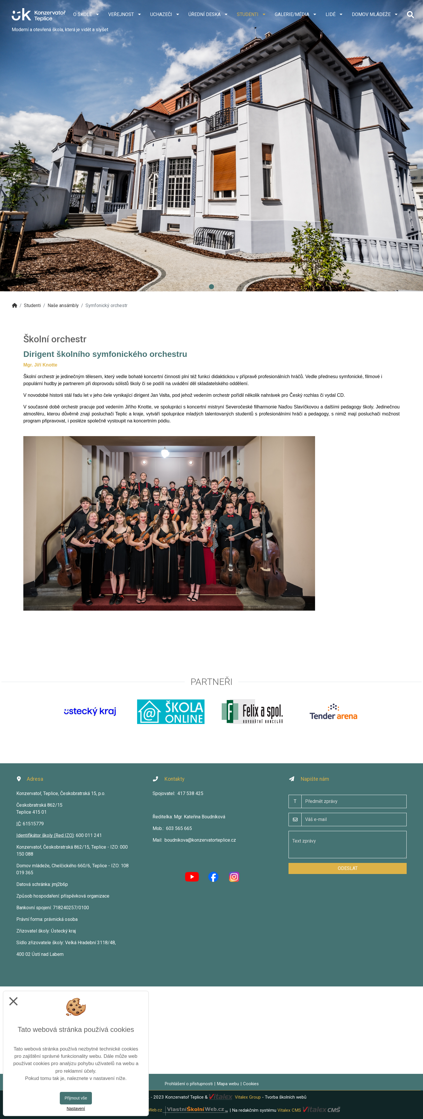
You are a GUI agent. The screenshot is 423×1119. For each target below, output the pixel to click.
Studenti (32, 305)
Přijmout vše (75, 1098)
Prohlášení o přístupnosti (189, 1083)
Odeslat (348, 868)
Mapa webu (228, 1083)
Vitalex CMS (289, 1110)
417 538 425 (190, 793)
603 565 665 (179, 828)
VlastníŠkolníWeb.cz (176, 1110)
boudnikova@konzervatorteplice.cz (200, 840)
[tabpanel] (211, 145)
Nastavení (76, 1108)
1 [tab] (211, 287)
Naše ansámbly (63, 305)
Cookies (251, 1083)
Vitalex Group (248, 1097)
